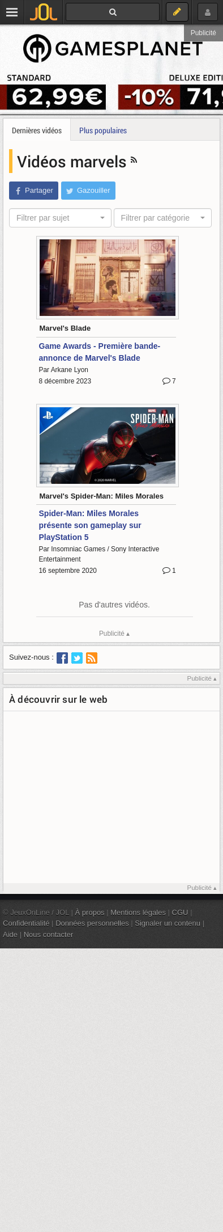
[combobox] (60, 217)
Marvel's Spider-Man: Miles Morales (102, 496)
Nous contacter (49, 934)
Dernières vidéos (37, 130)
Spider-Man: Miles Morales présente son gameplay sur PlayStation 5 (90, 525)
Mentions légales (138, 912)
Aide (10, 934)
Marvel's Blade (65, 328)
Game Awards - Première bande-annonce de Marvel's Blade (100, 351)
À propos (90, 912)
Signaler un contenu (167, 923)
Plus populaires (103, 130)
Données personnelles (92, 923)
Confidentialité (26, 923)
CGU (180, 912)
